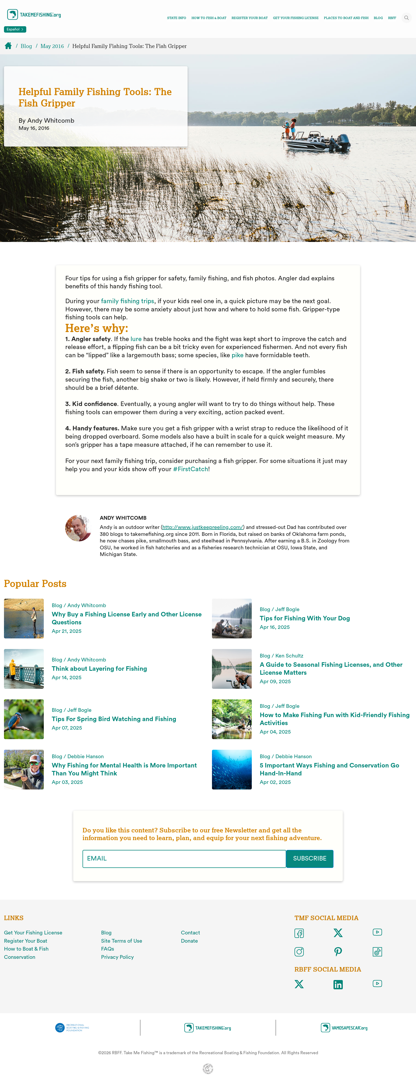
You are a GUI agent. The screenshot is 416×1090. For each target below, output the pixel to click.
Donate (189, 940)
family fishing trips (127, 301)
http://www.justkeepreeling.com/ (202, 527)
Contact (190, 932)
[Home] (10, 46)
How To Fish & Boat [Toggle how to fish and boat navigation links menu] (209, 18)
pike (238, 355)
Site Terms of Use (121, 940)
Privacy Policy (117, 957)
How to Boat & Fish (26, 949)
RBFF (392, 18)
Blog (378, 18)
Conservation (19, 957)
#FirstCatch (190, 469)
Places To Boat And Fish (346, 18)
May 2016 (52, 46)
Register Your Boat (250, 18)
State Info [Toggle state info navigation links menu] (176, 18)
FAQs (107, 949)
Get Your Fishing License (296, 18)
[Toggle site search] (406, 17)
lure (136, 339)
